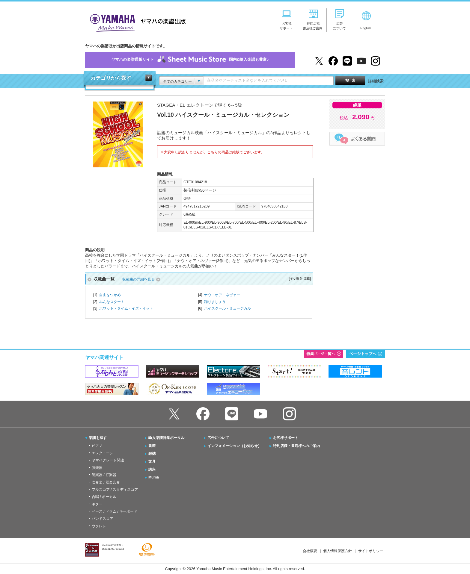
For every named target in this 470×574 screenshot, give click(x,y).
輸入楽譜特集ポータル (166, 438)
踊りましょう (215, 302)
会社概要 (310, 551)
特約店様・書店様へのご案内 (296, 446)
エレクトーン (102, 453)
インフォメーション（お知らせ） (234, 446)
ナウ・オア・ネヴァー (222, 295)
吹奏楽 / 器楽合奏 (106, 482)
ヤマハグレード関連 (108, 460)
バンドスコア (102, 519)
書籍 (152, 446)
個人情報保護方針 (337, 551)
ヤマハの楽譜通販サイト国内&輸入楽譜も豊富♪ (190, 60)
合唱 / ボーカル (104, 497)
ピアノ (97, 446)
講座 (152, 469)
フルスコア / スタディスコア (115, 489)
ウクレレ (99, 526)
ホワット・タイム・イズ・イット (126, 308)
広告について (218, 438)
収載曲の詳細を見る (138, 279)
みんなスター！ (111, 302)
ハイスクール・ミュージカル (227, 308)
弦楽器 (97, 468)
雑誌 (152, 454)
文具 (152, 461)
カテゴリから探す (111, 78)
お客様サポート (285, 438)
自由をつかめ (110, 295)
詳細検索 (376, 81)
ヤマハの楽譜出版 (136, 22)
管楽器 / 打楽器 (104, 475)
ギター (97, 504)
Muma (153, 477)
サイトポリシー (370, 551)
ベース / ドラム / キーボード (114, 511)
